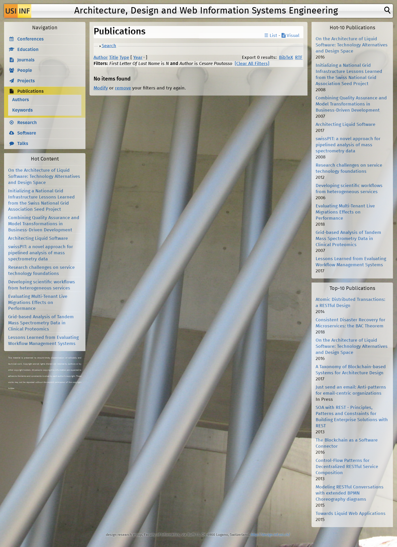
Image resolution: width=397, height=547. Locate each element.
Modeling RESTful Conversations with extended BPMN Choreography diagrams (350, 493)
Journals (26, 60)
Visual (290, 35)
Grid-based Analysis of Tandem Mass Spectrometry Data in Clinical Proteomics (41, 323)
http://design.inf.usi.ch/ (270, 535)
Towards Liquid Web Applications (351, 513)
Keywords (22, 110)
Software (26, 133)
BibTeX (286, 57)
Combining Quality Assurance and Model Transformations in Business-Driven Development (43, 224)
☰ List (270, 35)
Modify (101, 88)
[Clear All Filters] (252, 63)
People (24, 70)
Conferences (30, 39)
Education (28, 49)
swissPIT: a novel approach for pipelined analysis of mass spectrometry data (40, 253)
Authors (20, 100)
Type (124, 57)
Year (137, 57)
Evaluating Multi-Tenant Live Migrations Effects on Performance (37, 302)
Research (27, 123)
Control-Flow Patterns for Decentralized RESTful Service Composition (347, 466)
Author (101, 57)
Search (109, 46)
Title (113, 57)
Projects (26, 81)
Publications (30, 91)
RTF (298, 57)
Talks (22, 143)
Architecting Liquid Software (38, 238)
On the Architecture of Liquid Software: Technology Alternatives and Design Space (44, 176)
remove (123, 88)
